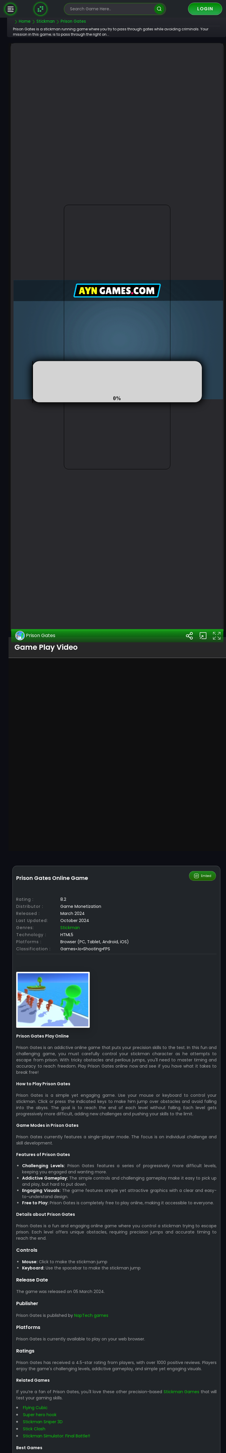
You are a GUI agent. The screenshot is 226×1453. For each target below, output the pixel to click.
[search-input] (110, 9)
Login (205, 8)
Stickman (82, 1065)
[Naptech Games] (40, 9)
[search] (159, 9)
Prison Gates (47, 773)
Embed (203, 1013)
